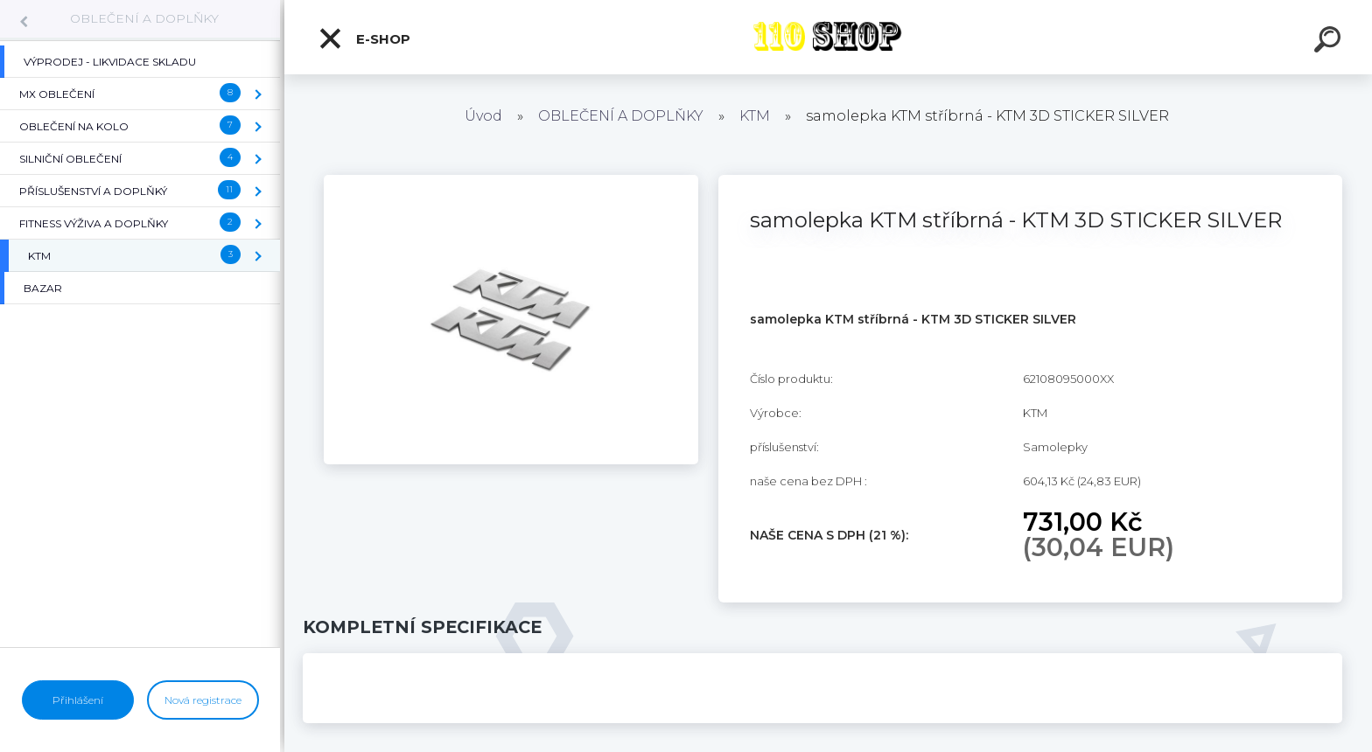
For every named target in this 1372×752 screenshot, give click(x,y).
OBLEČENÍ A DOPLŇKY (144, 18)
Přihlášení (77, 700)
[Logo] (828, 37)
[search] (1330, 42)
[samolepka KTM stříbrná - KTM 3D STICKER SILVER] (511, 181)
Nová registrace (203, 700)
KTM (754, 116)
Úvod (483, 116)
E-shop (364, 38)
